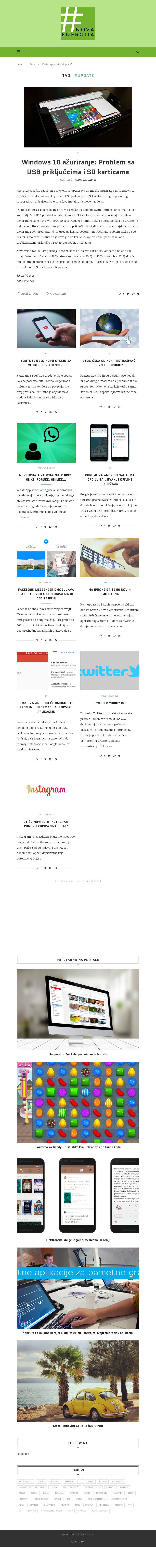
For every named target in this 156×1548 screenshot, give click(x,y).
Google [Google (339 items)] (35, 1493)
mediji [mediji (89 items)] (21, 1500)
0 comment (56, 294)
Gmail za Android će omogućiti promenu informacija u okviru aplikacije (46, 707)
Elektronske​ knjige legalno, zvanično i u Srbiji (78, 1240)
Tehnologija (110, 583)
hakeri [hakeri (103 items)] (47, 1493)
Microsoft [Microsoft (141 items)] (35, 1500)
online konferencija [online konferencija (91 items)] (110, 1500)
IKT (78, 153)
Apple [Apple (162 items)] (94, 1481)
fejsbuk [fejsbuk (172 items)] (22, 1493)
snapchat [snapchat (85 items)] (88, 1506)
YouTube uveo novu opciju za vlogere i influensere (46, 363)
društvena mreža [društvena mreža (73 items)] (72, 1487)
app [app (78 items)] (84, 1481)
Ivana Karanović (85, 180)
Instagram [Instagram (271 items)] (61, 1493)
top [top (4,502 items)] (43, 1512)
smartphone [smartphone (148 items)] (72, 1506)
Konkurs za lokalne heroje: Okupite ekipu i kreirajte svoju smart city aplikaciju (78, 1333)
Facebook (23, 1454)
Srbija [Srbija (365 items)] (102, 1506)
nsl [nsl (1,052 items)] (81, 1500)
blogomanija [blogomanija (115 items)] (122, 1481)
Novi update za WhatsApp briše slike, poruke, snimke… (46, 477)
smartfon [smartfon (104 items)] (56, 1506)
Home (19, 64)
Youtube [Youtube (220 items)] (107, 1512)
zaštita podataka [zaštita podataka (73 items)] (125, 1512)
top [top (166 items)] (34, 1512)
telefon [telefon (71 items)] (22, 1512)
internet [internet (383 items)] (76, 1493)
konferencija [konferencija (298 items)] (104, 1493)
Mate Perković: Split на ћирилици (78, 1426)
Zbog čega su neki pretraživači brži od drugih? (110, 363)
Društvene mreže (46, 468)
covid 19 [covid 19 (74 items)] (54, 1487)
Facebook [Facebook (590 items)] (127, 1487)
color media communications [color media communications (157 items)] (32, 1487)
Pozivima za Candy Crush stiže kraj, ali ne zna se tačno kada (78, 1147)
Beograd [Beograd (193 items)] (107, 1481)
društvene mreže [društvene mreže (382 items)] (94, 1487)
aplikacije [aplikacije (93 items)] (72, 1481)
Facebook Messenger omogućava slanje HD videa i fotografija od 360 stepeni (46, 594)
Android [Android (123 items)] (42, 1481)
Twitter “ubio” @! (110, 703)
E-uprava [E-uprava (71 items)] (113, 1487)
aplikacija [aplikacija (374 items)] (56, 1481)
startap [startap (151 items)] (115, 1506)
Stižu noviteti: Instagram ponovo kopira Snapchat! (46, 824)
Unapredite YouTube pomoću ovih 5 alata (78, 1054)
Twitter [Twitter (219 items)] (55, 1512)
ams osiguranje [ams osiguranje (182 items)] (26, 1481)
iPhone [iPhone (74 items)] (90, 1493)
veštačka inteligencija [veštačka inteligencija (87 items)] (75, 1512)
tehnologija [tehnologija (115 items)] (130, 1506)
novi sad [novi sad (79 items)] (70, 1500)
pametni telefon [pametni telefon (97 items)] (26, 1506)
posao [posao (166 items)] (43, 1506)
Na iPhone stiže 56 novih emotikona (110, 591)
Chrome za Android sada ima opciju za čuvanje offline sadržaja (110, 479)
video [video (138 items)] (94, 1512)
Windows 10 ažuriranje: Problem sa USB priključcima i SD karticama (78, 167)
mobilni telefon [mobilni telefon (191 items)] (53, 1500)
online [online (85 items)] (92, 1500)
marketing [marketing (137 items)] (121, 1493)
